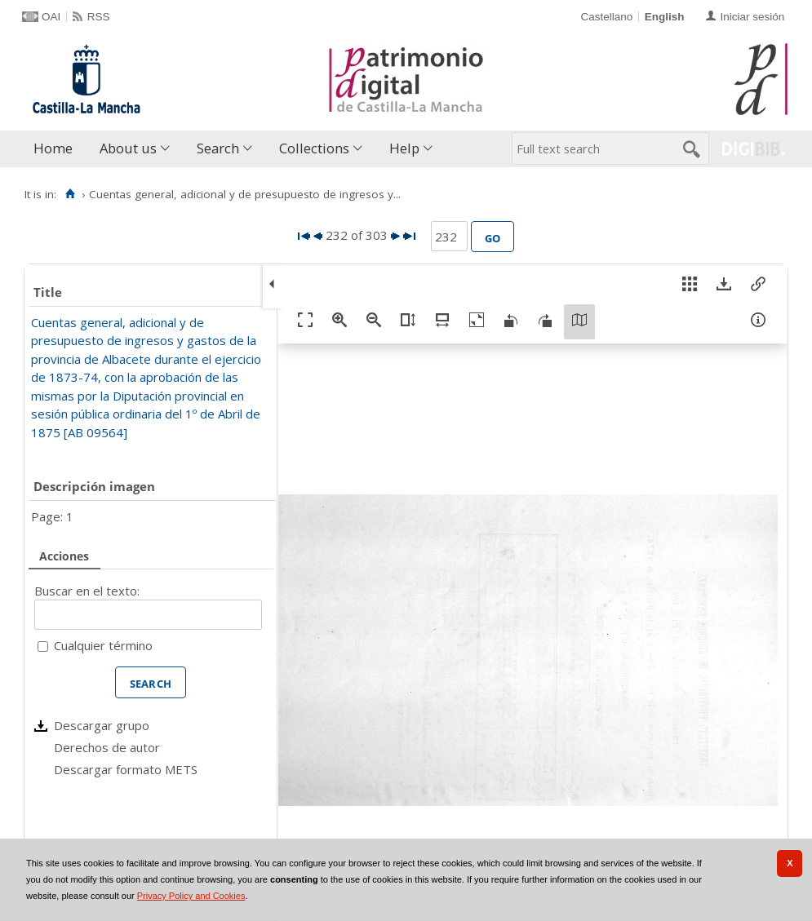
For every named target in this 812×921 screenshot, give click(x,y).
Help (404, 148)
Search (218, 148)
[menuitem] (57, 149)
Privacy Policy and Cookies (191, 896)
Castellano (606, 17)
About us (128, 148)
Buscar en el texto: (87, 590)
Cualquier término (103, 645)
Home (53, 148)
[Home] (70, 194)
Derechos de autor (107, 747)
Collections (314, 148)
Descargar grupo (101, 725)
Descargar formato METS (125, 769)
